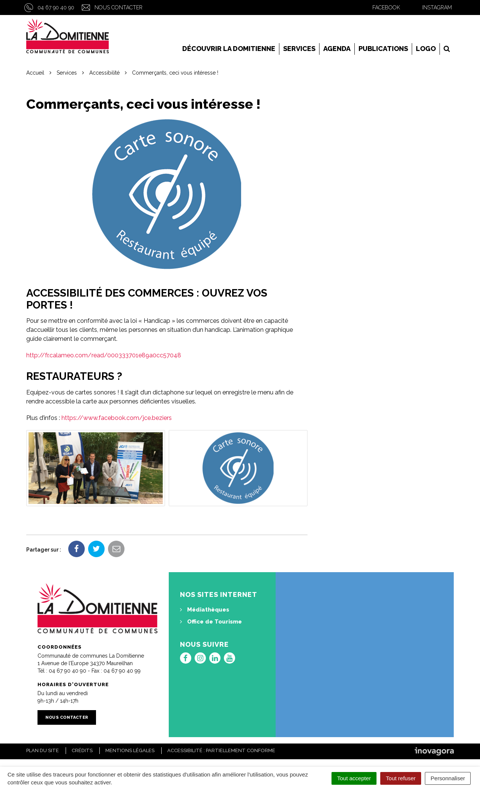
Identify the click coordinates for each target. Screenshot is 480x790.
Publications (383, 48)
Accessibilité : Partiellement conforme (221, 750)
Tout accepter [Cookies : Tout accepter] (354, 778)
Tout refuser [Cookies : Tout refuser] (401, 778)
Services (299, 48)
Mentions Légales (129, 750)
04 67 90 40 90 (56, 7)
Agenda (337, 48)
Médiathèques (204, 609)
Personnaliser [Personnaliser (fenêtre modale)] (447, 778)
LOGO (426, 48)
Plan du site (42, 750)
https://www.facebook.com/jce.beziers (117, 417)
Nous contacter (118, 7)
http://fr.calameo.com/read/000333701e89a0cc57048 (103, 355)
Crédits (82, 750)
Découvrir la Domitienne (228, 48)
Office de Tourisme (211, 621)
